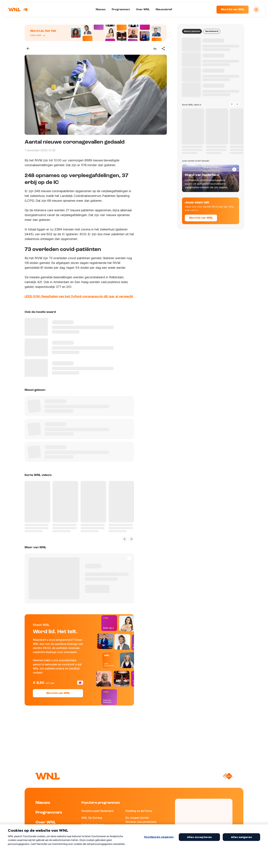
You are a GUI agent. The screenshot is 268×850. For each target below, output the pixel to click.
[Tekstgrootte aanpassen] (154, 48)
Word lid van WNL (232, 9)
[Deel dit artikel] (163, 48)
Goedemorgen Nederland (97, 811)
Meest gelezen (192, 31)
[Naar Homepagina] (18, 9)
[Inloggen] (256, 9)
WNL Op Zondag (91, 818)
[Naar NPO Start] (227, 776)
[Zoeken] (209, 9)
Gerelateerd (211, 31)
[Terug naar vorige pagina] (28, 48)
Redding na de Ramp (138, 811)
